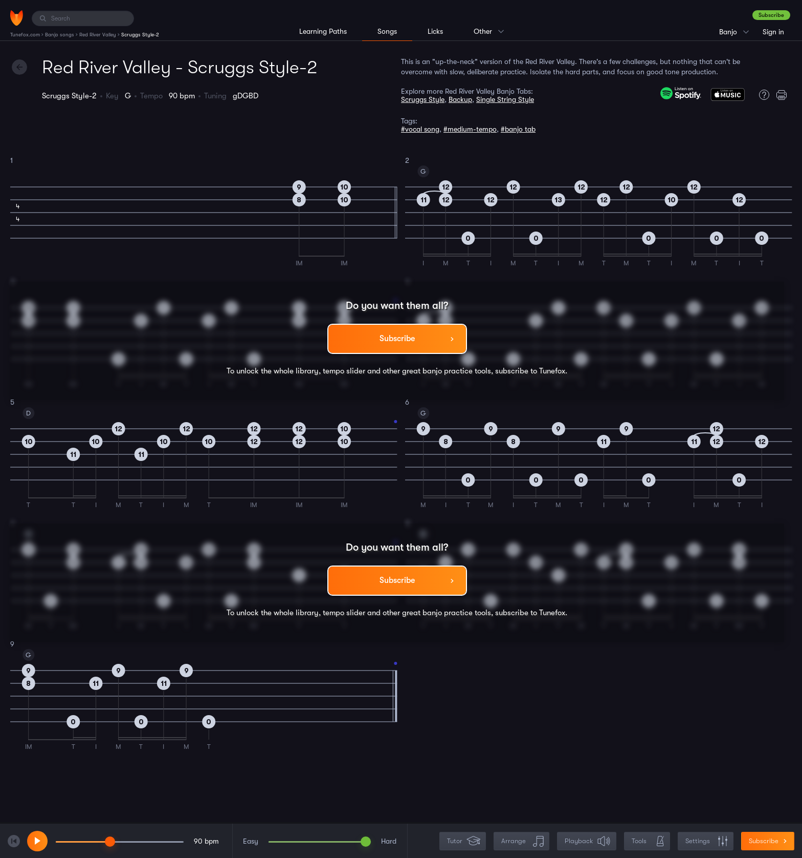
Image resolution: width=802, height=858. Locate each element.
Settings (706, 841)
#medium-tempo (470, 129)
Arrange (522, 841)
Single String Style (505, 99)
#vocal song (420, 129)
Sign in (773, 32)
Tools (648, 841)
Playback (588, 841)
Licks (435, 31)
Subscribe (771, 15)
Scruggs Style (422, 99)
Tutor (463, 841)
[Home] (16, 18)
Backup (460, 99)
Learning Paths (323, 31)
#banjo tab (518, 129)
